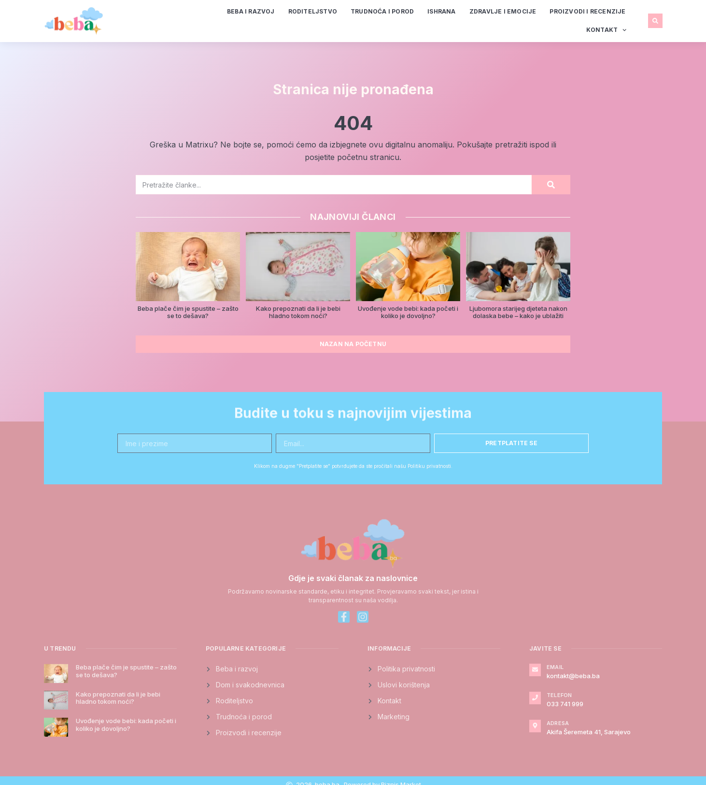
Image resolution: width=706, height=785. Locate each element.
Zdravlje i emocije (503, 11)
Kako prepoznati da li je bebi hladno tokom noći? (298, 312)
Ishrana (441, 11)
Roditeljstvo (312, 11)
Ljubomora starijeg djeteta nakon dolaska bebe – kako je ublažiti (518, 312)
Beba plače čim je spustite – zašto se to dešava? (188, 312)
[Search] (551, 184)
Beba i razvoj (251, 11)
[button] (655, 21)
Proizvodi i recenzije (587, 11)
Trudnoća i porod (382, 11)
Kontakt (606, 30)
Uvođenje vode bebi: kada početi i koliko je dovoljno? (408, 312)
